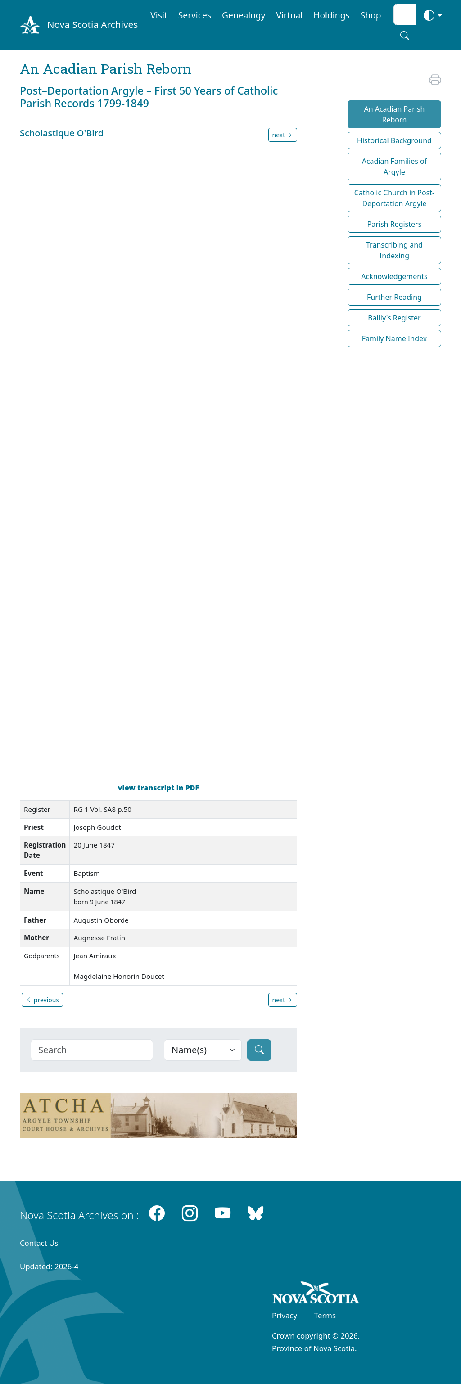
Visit (158, 15)
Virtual (289, 15)
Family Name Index (394, 338)
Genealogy (243, 15)
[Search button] (404, 35)
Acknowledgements (394, 276)
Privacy (284, 1315)
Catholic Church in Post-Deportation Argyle (394, 198)
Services (194, 15)
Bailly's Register (394, 318)
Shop (371, 15)
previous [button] (42, 1000)
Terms (325, 1315)
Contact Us (39, 1243)
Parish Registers (394, 224)
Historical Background (394, 140)
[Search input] (404, 14)
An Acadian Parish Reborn (394, 114)
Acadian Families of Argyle (394, 166)
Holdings (331, 15)
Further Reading (394, 297)
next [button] (282, 135)
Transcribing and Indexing (394, 250)
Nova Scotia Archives (92, 24)
